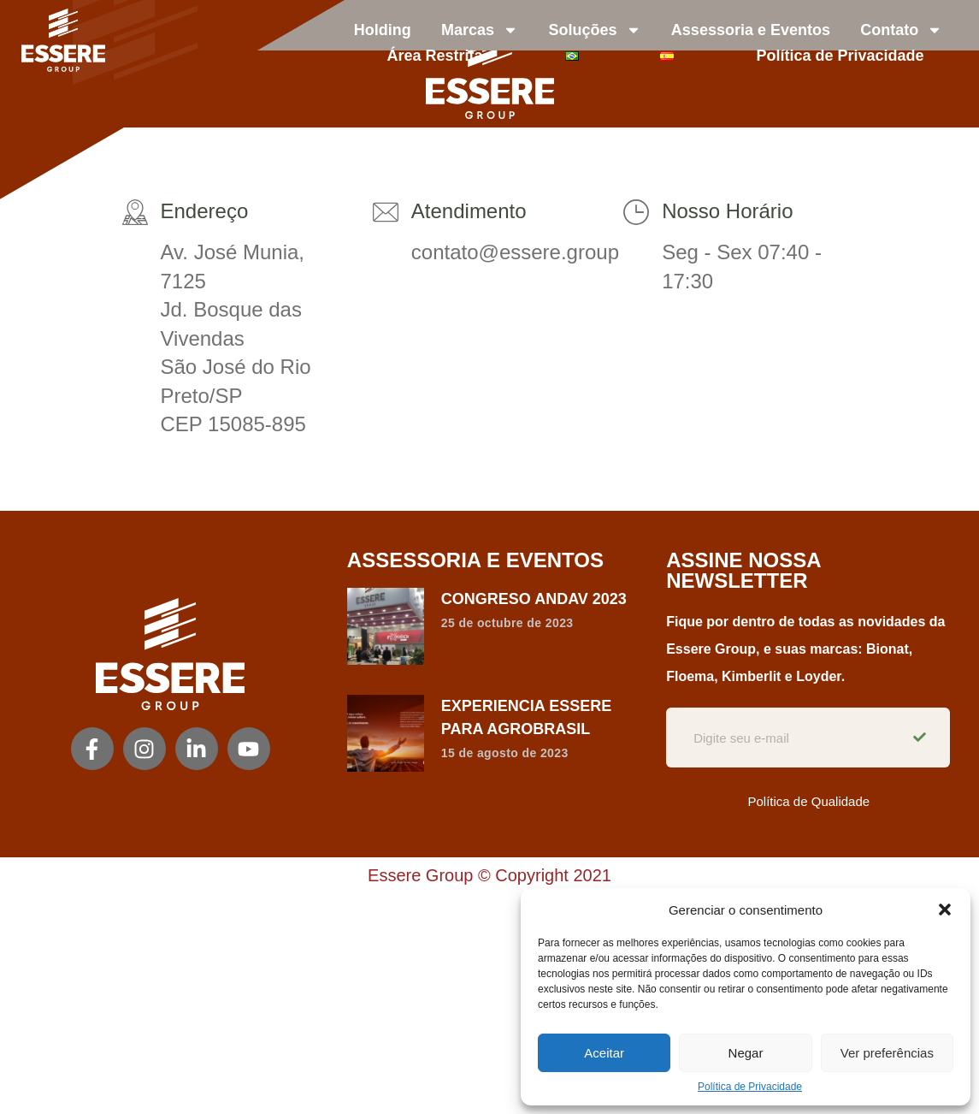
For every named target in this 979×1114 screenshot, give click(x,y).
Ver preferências (887, 1053)
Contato (901, 30)
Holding (382, 30)
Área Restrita (435, 55)
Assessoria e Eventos (750, 30)
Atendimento (469, 210)
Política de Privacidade (750, 1087)
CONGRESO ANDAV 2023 (534, 598)
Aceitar (604, 1053)
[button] (944, 909)
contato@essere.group (515, 252)
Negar (746, 1053)
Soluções (594, 30)
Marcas (479, 30)
